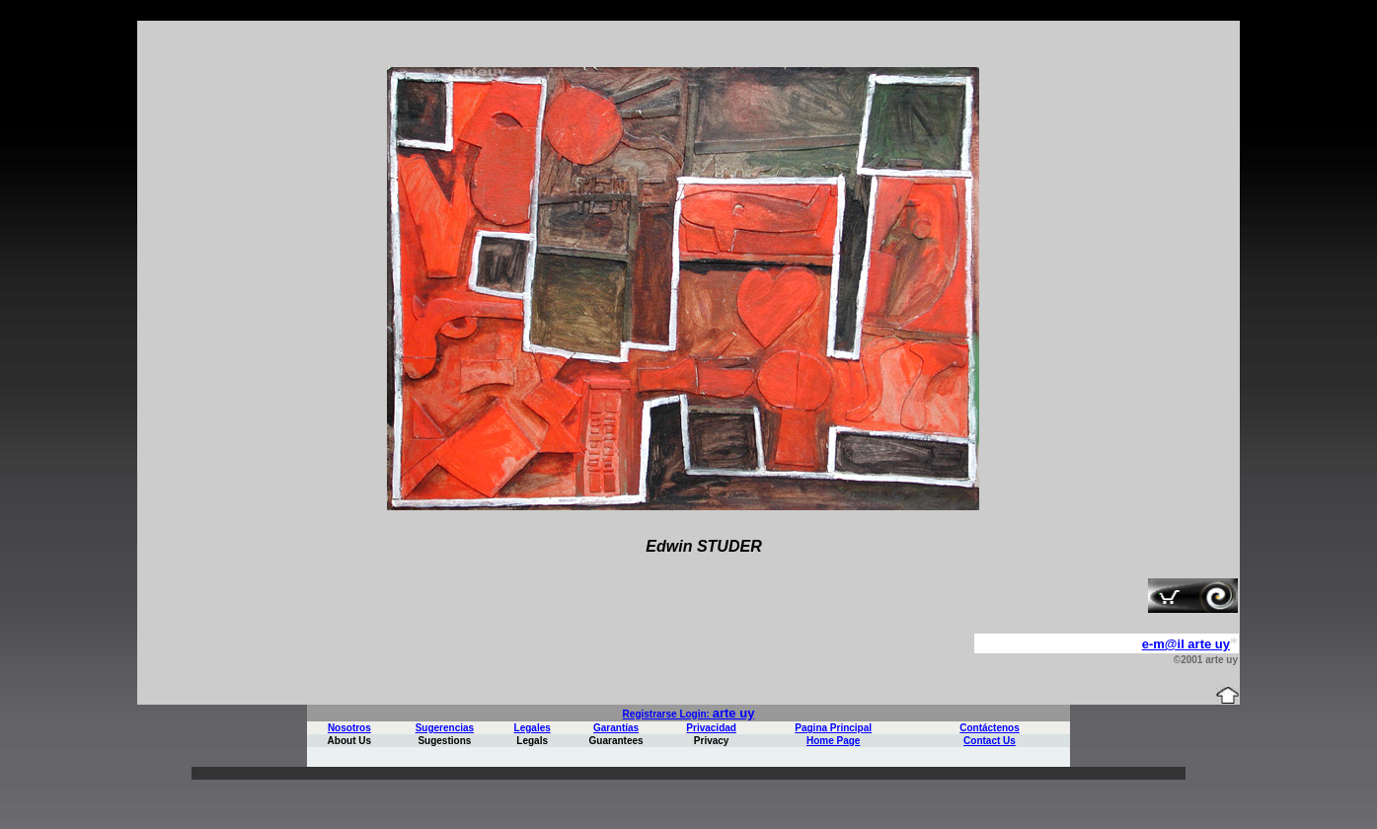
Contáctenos (989, 727)
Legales (532, 727)
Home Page (833, 740)
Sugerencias (445, 727)
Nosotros (349, 727)
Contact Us (989, 740)
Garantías (616, 727)
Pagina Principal (833, 727)
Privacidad (711, 727)
